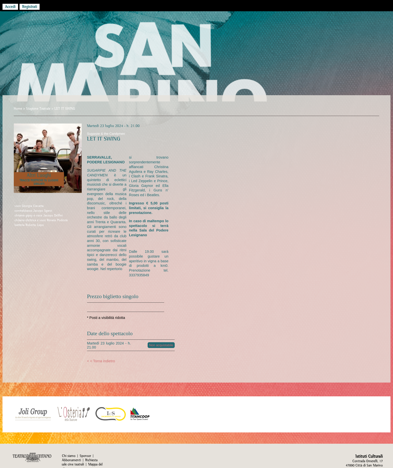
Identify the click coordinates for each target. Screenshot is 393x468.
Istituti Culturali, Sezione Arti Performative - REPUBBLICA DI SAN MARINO (196, 66)
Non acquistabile (161, 345)
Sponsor (85, 456)
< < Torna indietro (101, 361)
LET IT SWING (64, 108)
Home (18, 108)
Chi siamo (68, 456)
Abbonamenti (71, 460)
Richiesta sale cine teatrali (79, 462)
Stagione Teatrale (38, 108)
